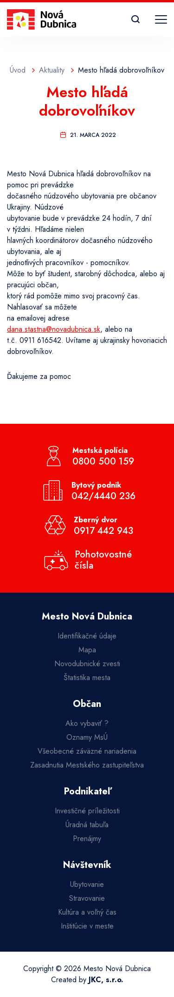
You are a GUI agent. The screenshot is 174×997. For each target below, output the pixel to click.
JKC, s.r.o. (106, 979)
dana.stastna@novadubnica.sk (53, 329)
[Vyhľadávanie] (135, 19)
